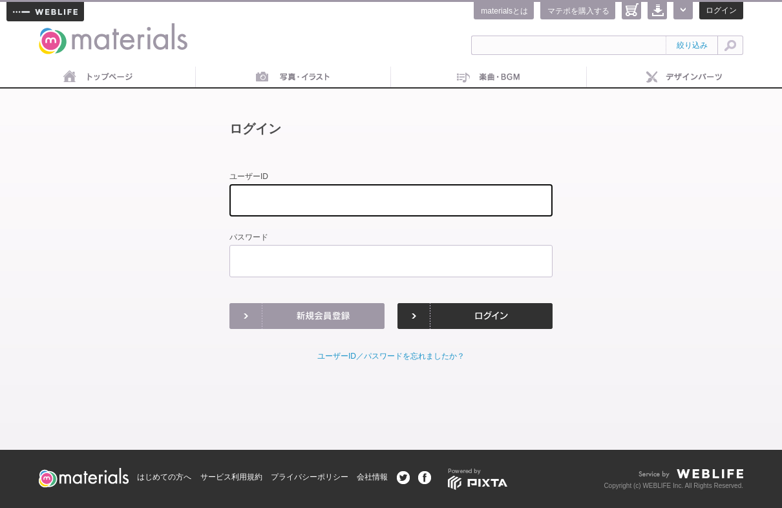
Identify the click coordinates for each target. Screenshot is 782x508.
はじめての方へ (164, 477)
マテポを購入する (578, 11)
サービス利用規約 (231, 477)
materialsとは (504, 11)
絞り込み (692, 45)
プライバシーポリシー (309, 477)
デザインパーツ (685, 78)
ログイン (721, 10)
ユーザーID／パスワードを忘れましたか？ (391, 356)
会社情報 (372, 477)
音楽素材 (489, 78)
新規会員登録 (307, 316)
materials (53, 30)
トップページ (98, 78)
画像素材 (294, 78)
